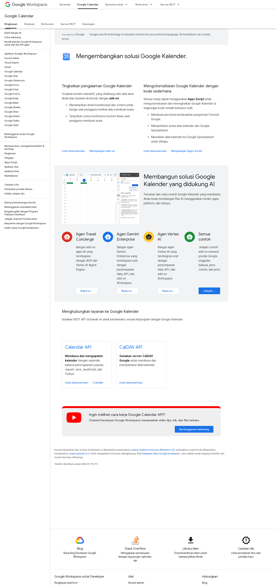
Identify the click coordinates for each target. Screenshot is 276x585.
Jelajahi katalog (211, 290)
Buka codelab (129, 290)
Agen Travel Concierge (86, 237)
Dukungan (88, 24)
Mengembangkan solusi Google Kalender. (131, 56)
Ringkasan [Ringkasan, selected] (10, 24)
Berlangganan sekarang (194, 429)
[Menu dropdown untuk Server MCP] (179, 4)
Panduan (29, 24)
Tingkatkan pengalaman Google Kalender (97, 86)
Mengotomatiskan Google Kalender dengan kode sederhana (181, 89)
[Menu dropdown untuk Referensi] (152, 4)
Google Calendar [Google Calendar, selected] (87, 4)
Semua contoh (205, 237)
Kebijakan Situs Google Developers (161, 453)
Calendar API (78, 347)
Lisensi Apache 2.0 (79, 453)
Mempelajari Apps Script (186, 151)
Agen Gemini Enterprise (128, 237)
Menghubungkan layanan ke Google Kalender (100, 311)
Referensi (141, 4)
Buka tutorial (89, 290)
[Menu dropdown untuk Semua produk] (127, 4)
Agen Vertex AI (168, 237)
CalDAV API (130, 347)
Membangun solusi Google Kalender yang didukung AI (179, 180)
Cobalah (98, 382)
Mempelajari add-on (102, 151)
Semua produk (114, 4)
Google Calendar (19, 16)
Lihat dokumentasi (73, 151)
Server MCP (167, 4)
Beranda (65, 4)
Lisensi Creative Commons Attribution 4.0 (153, 449)
